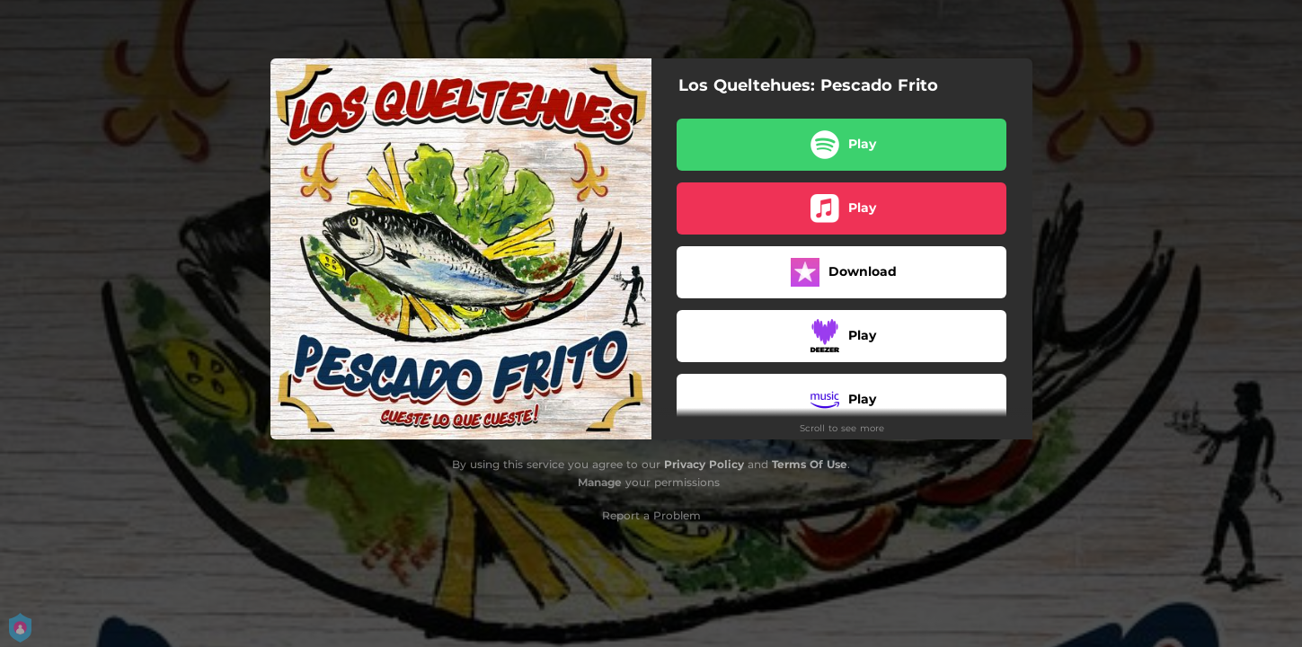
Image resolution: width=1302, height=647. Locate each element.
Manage (600, 482)
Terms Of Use (809, 464)
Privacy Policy (704, 464)
